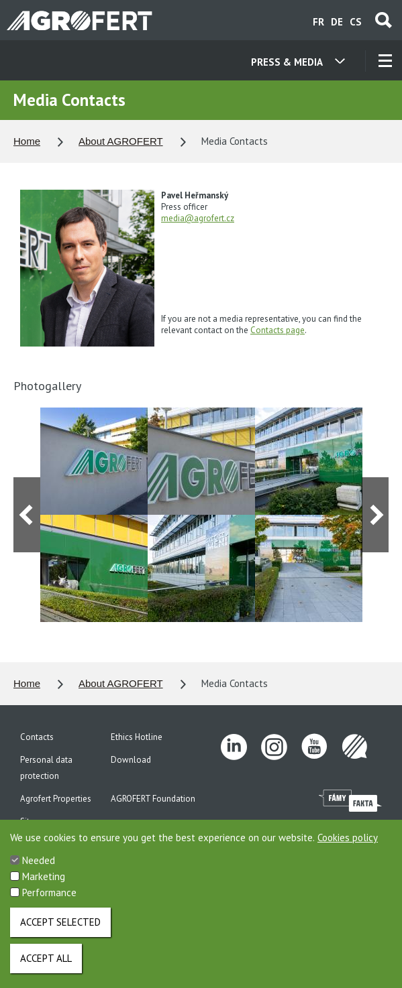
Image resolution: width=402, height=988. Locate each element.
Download (131, 759)
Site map (36, 821)
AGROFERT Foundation (153, 798)
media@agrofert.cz (197, 218)
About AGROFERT (121, 141)
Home (26, 141)
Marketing (43, 881)
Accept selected (60, 927)
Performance (49, 897)
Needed (38, 865)
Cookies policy (347, 843)
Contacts (37, 737)
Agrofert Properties (55, 798)
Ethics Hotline (136, 737)
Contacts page (277, 330)
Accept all (46, 963)
